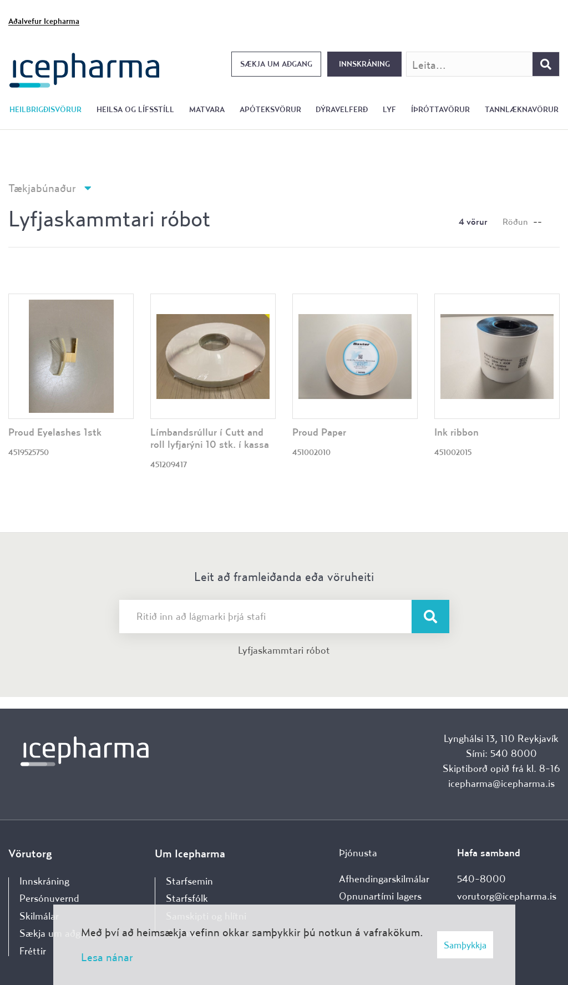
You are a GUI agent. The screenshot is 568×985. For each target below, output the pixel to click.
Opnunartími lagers (380, 896)
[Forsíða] (84, 69)
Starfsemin (189, 881)
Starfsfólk (187, 898)
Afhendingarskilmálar (384, 879)
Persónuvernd (49, 898)
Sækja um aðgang (276, 63)
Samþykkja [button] (465, 944)
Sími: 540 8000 (501, 753)
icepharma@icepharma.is (501, 783)
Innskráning (364, 63)
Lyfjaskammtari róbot (284, 650)
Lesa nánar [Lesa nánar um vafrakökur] (107, 957)
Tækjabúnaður (42, 187)
